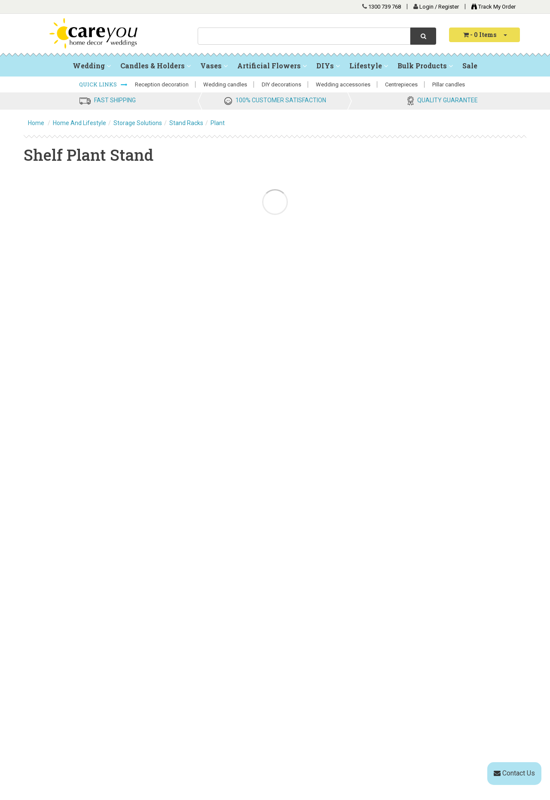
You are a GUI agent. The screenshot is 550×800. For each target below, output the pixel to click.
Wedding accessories (343, 84)
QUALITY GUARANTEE (447, 100)
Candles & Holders (155, 65)
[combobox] (304, 36)
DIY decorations (281, 84)
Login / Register (439, 6)
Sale (469, 65)
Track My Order (491, 6)
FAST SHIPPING (115, 100)
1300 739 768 (384, 6)
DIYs (328, 65)
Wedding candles (225, 84)
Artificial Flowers (272, 65)
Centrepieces (401, 84)
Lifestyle (368, 65)
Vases (214, 65)
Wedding (92, 65)
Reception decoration (162, 84)
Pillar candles (448, 84)
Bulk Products (425, 65)
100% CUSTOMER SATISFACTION (280, 100)
